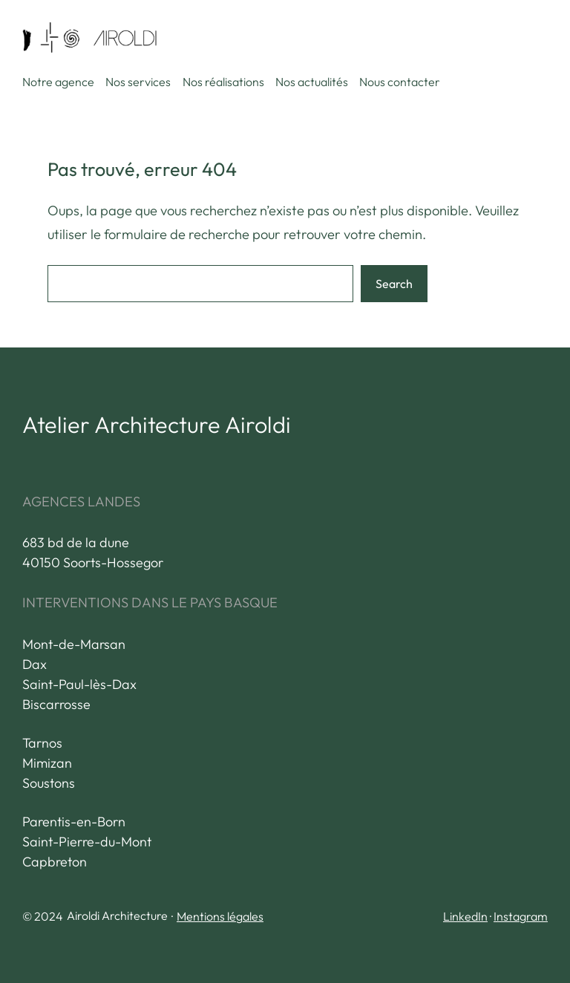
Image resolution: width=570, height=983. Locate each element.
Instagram (521, 916)
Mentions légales (220, 916)
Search (394, 283)
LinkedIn (465, 916)
